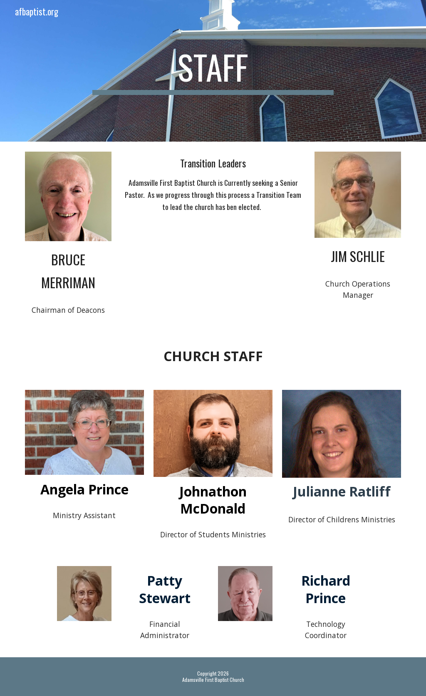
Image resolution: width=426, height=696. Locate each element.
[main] (213, 70)
